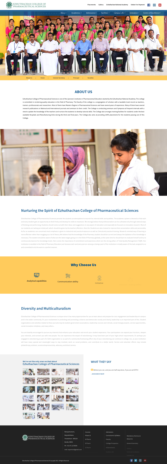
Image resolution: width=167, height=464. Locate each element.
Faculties (91, 78)
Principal (76, 78)
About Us (42, 73)
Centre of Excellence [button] (152, 13)
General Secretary (59, 78)
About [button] (64, 13)
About (33, 73)
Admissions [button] (91, 13)
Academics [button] (76, 13)
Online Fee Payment (138, 5)
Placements (92, 5)
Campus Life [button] (119, 13)
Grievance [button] (134, 13)
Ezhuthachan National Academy (117, 5)
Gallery (100, 5)
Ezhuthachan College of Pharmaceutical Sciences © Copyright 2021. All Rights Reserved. (42, 461)
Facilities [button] (105, 13)
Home (25, 73)
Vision (43, 78)
